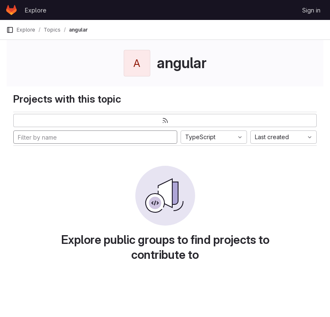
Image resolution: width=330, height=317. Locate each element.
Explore (35, 10)
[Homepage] (11, 10)
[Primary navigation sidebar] (10, 30)
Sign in (311, 10)
